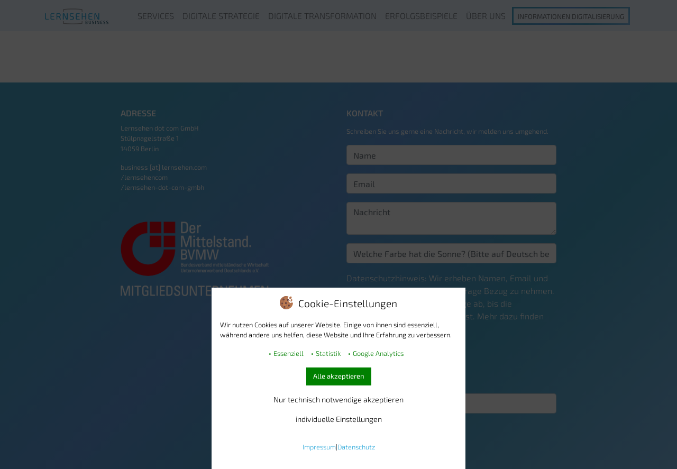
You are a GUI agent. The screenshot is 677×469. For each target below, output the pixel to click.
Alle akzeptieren (338, 376)
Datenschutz (356, 447)
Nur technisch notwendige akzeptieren (338, 399)
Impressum (319, 447)
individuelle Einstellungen (339, 419)
